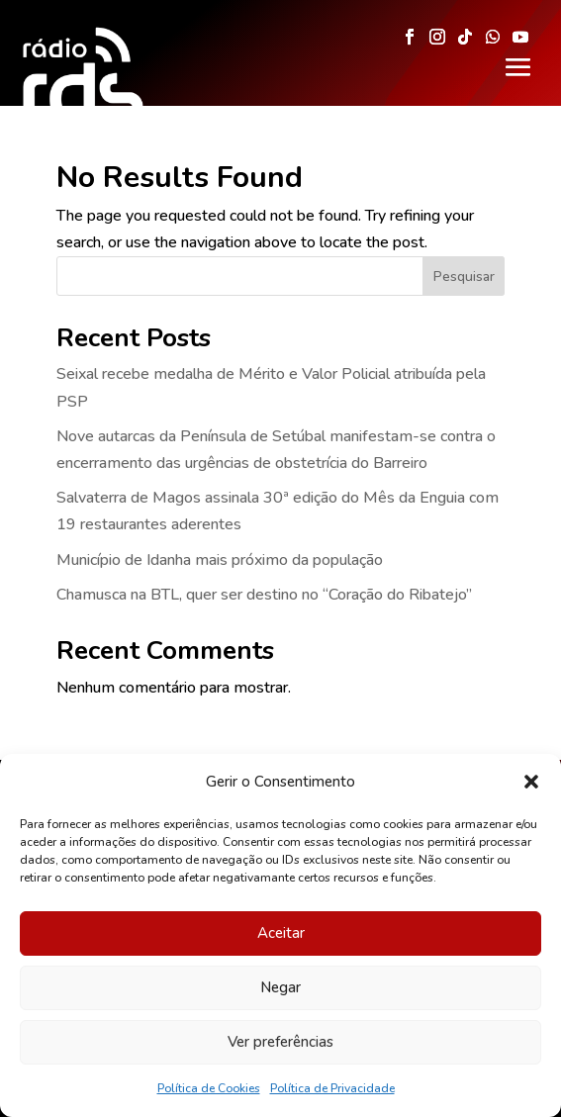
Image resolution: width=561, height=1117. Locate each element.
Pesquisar (464, 276)
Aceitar (281, 933)
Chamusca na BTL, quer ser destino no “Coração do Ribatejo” (264, 594)
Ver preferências (280, 1042)
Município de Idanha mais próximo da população (219, 560)
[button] (531, 781)
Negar (280, 987)
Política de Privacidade (332, 1088)
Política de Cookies (208, 1088)
